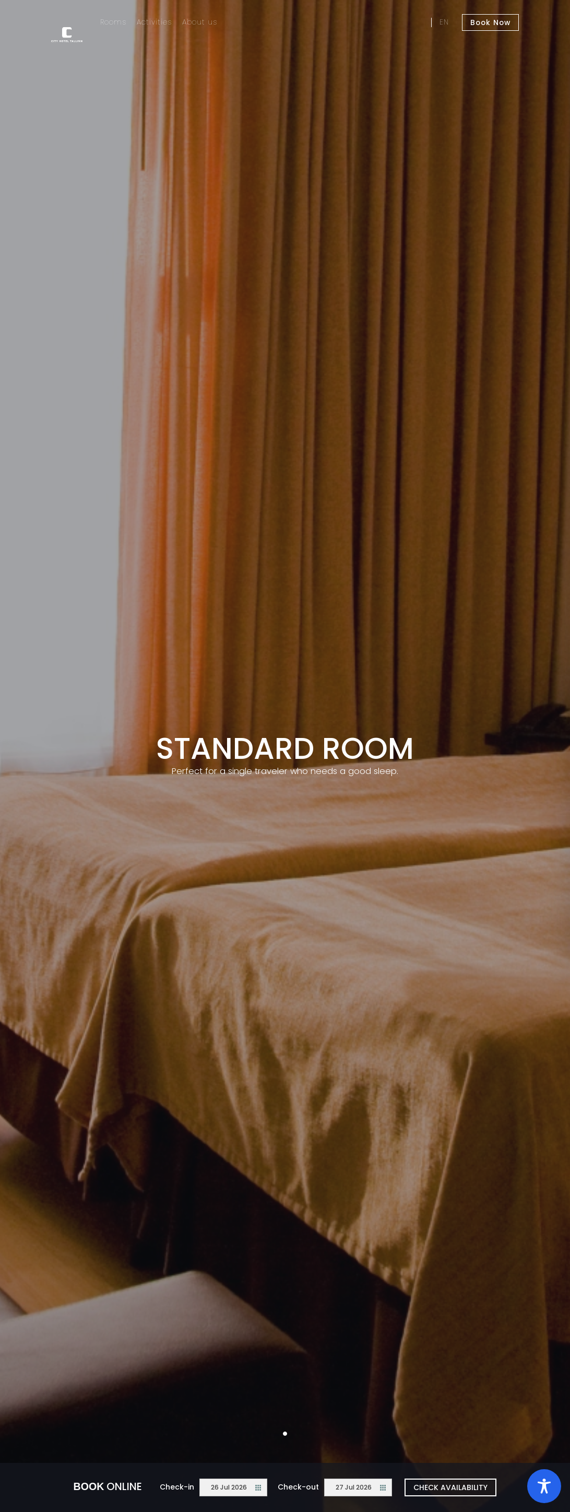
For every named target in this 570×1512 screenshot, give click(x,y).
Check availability (450, 1487)
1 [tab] (285, 1434)
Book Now (491, 22)
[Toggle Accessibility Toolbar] (544, 1486)
